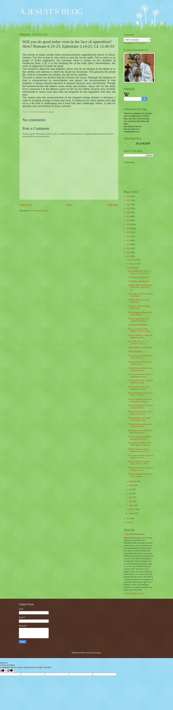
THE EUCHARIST (135, 352)
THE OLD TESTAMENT (138, 325)
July (130, 489)
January (132, 513)
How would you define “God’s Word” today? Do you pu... (139, 444)
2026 (129, 196)
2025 (129, 200)
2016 (129, 236)
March (131, 505)
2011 (129, 256)
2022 (129, 212)
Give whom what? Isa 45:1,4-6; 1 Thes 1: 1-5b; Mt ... (140, 394)
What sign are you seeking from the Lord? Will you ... (140, 431)
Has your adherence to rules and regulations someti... (140, 336)
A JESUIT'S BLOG (51, 11)
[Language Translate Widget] (137, 40)
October (132, 268)
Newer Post (26, 204)
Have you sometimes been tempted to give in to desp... (139, 330)
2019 (129, 224)
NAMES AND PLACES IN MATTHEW (138, 301)
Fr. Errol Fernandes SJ (135, 534)
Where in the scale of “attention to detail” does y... (140, 363)
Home (69, 204)
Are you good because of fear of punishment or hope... (140, 375)
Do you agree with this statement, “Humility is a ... (140, 295)
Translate (139, 43)
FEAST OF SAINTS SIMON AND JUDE (139, 307)
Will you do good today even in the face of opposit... (140, 369)
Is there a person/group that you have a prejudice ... (140, 475)
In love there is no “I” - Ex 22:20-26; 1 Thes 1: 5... (138, 342)
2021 (129, 216)
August (132, 485)
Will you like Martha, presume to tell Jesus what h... (140, 469)
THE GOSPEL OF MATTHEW (140, 348)
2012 (129, 252)
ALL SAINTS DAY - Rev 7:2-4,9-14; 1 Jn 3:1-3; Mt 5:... (139, 272)
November (133, 264)
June (131, 493)
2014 (129, 244)
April (131, 501)
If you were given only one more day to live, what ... (140, 357)
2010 (129, 518)
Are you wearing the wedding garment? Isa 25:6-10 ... (139, 438)
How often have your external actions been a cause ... (139, 419)
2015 (129, 240)
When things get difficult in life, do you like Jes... (140, 313)
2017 (129, 232)
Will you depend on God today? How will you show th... (140, 400)
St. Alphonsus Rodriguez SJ (138, 277)
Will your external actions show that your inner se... (140, 425)
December (133, 260)
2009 (129, 522)
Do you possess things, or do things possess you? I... (139, 388)
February (132, 509)
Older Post (112, 204)
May (131, 497)
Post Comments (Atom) (39, 211)
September (133, 481)
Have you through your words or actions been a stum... (140, 413)
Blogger (98, 653)
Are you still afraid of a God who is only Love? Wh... (140, 406)
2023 (129, 208)
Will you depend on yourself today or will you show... (138, 463)
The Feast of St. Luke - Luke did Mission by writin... (140, 381)
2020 (129, 220)
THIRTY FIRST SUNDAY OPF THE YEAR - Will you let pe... (140, 287)
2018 (129, 228)
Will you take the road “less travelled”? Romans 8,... (138, 320)
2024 (129, 204)
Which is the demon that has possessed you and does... (138, 450)
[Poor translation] (10, 670)
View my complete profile (133, 593)
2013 (129, 248)
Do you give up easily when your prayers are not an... (140, 456)
